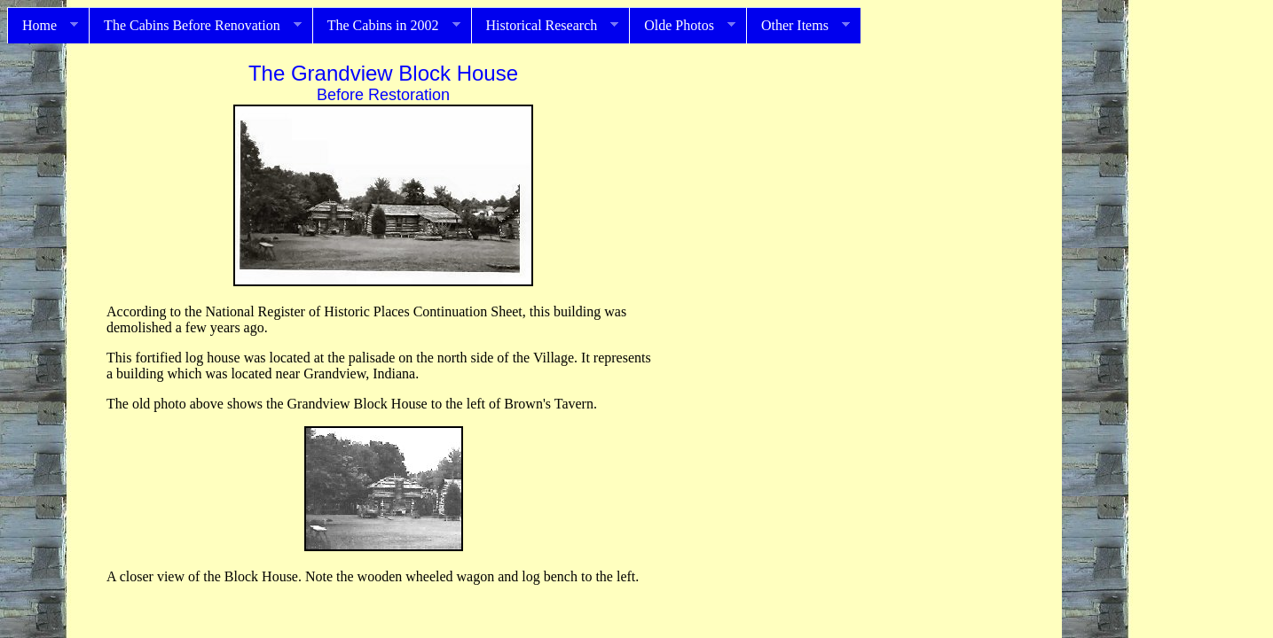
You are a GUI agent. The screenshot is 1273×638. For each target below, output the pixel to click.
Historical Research (545, 26)
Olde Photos (682, 26)
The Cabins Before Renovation (195, 26)
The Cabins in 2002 (386, 26)
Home (42, 26)
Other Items (798, 26)
